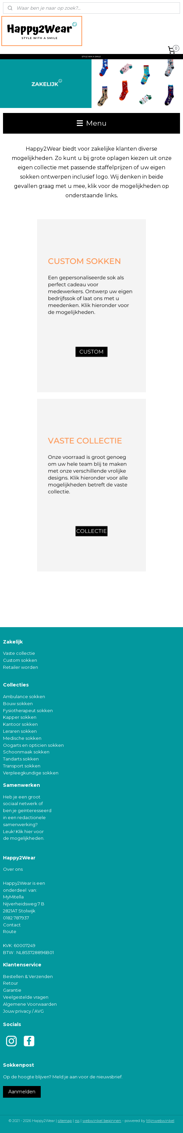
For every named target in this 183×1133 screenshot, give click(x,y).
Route (9, 931)
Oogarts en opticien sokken (33, 745)
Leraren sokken (20, 731)
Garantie (12, 990)
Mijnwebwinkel (160, 1120)
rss (77, 1120)
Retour (10, 983)
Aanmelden (21, 1092)
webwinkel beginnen (101, 1120)
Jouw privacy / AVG (23, 1011)
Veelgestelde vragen (25, 997)
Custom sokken (20, 660)
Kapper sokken (19, 717)
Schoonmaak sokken (26, 751)
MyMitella (13, 896)
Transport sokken (21, 765)
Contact (12, 924)
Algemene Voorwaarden (30, 1004)
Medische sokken (22, 738)
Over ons (13, 869)
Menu (92, 123)
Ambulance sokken (24, 696)
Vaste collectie (19, 653)
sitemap (65, 1120)
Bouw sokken (18, 703)
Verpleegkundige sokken (30, 772)
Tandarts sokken (21, 758)
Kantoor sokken (20, 724)
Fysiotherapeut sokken (28, 710)
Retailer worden (20, 667)
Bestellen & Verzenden (28, 976)
